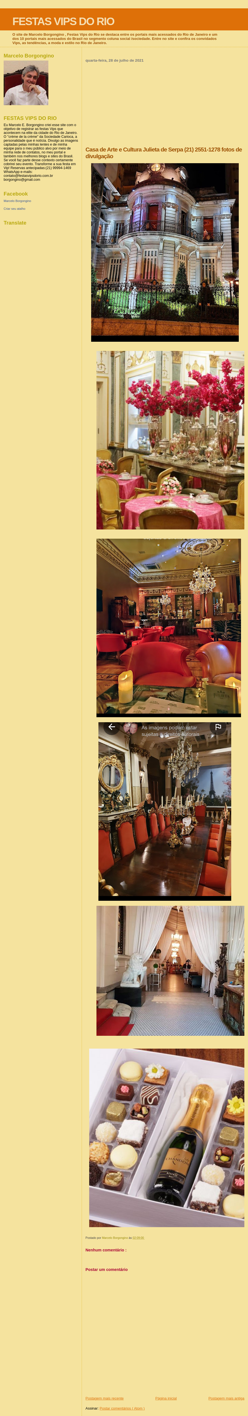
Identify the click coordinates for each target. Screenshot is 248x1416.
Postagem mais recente (105, 1398)
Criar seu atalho (14, 208)
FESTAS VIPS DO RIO (63, 21)
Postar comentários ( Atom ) (122, 1408)
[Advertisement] (165, 104)
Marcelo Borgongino (17, 201)
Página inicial (166, 1398)
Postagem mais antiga (226, 1398)
